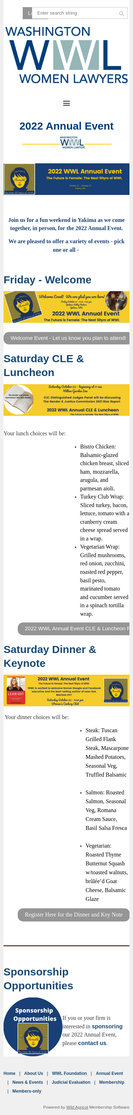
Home (9, 1073)
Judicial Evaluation (71, 1082)
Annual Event (109, 1073)
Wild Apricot (77, 1107)
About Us (33, 1073)
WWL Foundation (69, 1073)
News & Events (27, 1082)
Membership (111, 1082)
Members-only (26, 1091)
